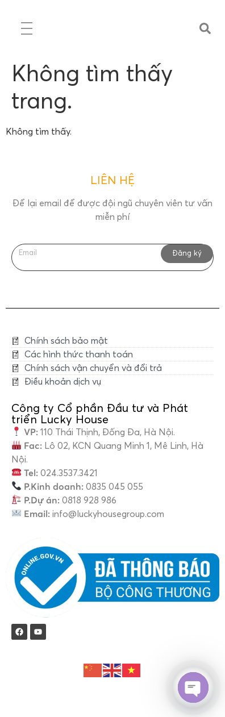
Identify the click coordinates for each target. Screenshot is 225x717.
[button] (205, 28)
